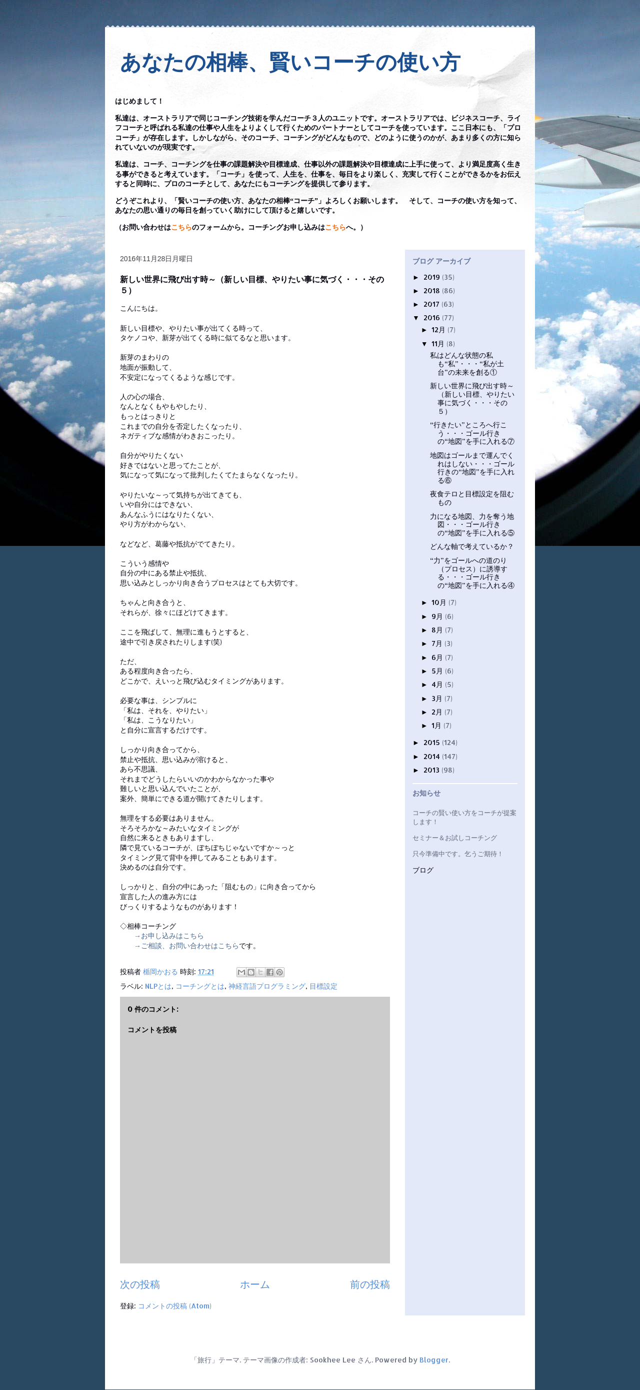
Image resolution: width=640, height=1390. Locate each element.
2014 (433, 756)
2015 (433, 742)
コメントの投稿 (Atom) (175, 1305)
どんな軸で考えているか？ (472, 546)
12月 (440, 329)
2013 (433, 770)
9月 (438, 616)
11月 (439, 343)
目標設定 (324, 986)
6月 (438, 657)
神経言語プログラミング (267, 986)
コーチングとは (200, 986)
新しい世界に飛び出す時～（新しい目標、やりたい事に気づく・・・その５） (472, 398)
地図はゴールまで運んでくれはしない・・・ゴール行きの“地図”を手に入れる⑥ (472, 467)
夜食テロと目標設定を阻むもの (472, 497)
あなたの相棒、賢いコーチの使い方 (290, 62)
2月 (438, 712)
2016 (433, 317)
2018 (433, 290)
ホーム (255, 1284)
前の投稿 (370, 1284)
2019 (433, 277)
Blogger (434, 1359)
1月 (438, 725)
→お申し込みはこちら (169, 935)
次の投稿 (140, 1284)
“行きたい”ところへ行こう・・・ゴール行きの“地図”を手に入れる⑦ (472, 433)
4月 (438, 684)
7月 (438, 643)
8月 (438, 629)
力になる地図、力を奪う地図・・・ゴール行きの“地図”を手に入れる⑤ (472, 524)
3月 (438, 698)
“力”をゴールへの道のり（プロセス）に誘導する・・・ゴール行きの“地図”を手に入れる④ (472, 572)
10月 (440, 602)
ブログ (423, 870)
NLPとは (158, 986)
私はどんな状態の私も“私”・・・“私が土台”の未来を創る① (467, 363)
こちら (181, 227)
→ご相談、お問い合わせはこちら (186, 945)
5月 (438, 670)
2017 (433, 304)
